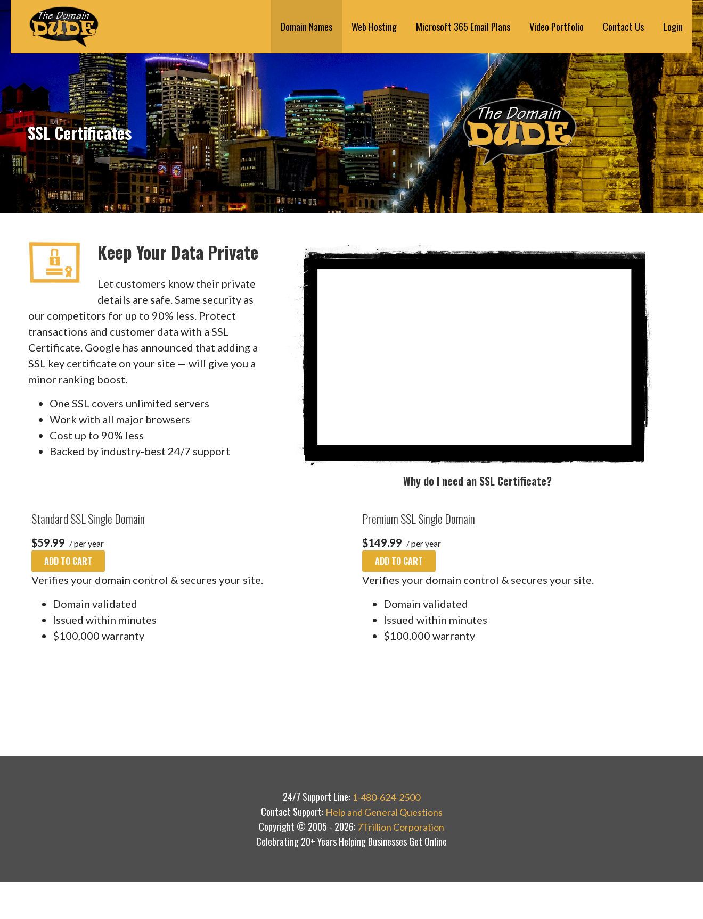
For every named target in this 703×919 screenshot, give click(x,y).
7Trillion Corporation (400, 827)
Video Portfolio (556, 27)
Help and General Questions (384, 812)
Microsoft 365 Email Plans (463, 27)
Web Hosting (374, 27)
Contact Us (623, 27)
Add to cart (68, 561)
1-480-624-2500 (386, 797)
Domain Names (306, 27)
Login (673, 27)
